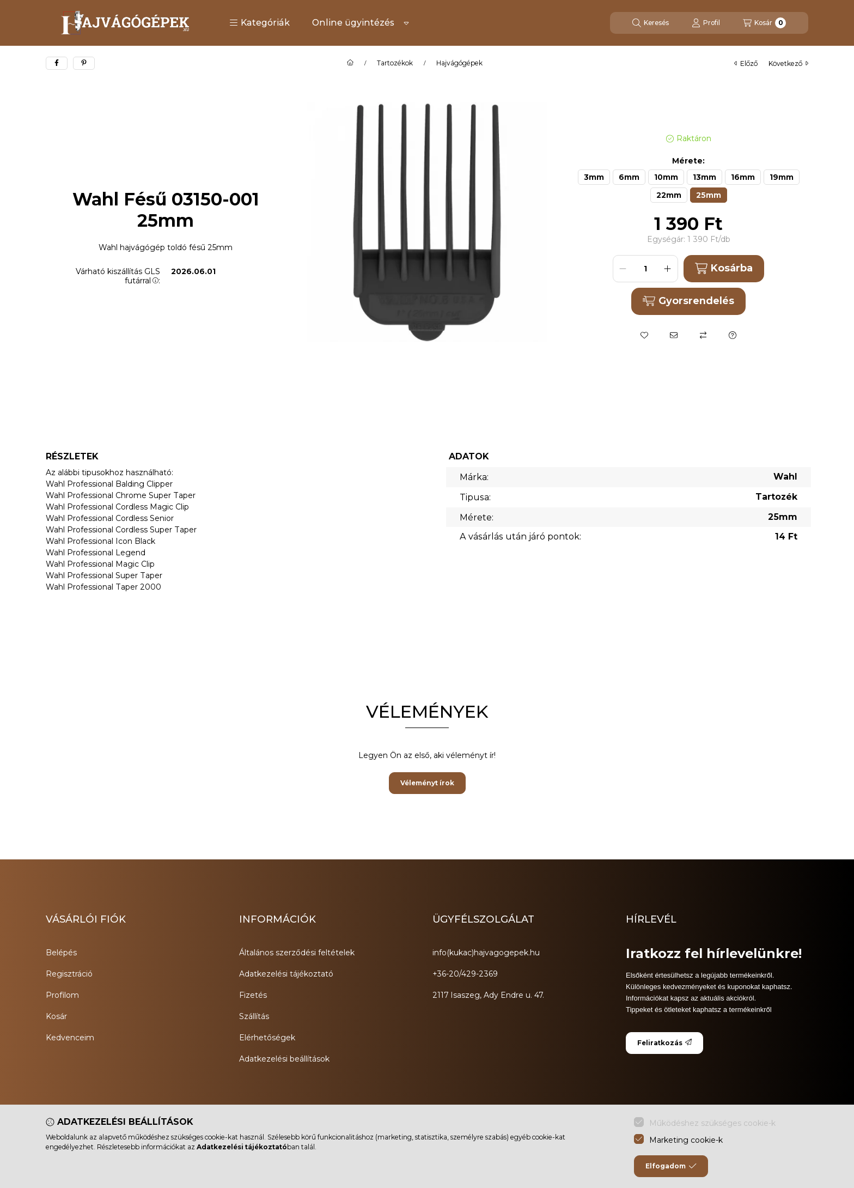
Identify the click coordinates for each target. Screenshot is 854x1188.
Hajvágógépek (459, 63)
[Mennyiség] (645, 269)
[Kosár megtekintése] (764, 23)
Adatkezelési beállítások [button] (284, 1059)
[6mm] (629, 177)
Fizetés (253, 995)
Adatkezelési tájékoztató (286, 974)
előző (746, 63)
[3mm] (594, 177)
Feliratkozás (664, 1043)
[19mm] (782, 177)
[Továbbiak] (406, 22)
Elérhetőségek (267, 1037)
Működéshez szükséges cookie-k (712, 1123)
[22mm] (668, 195)
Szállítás (254, 1016)
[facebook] (57, 63)
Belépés (61, 952)
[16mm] (743, 177)
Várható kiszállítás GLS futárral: (118, 276)
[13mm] (704, 177)
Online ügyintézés (353, 22)
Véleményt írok (427, 783)
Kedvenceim (70, 1037)
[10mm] (666, 177)
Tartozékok (395, 63)
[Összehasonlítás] (703, 335)
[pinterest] (84, 63)
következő (788, 63)
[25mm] (708, 195)
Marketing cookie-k (686, 1140)
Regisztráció (69, 974)
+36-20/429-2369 (465, 974)
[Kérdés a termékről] (732, 335)
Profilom (62, 995)
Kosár (56, 1016)
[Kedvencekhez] (644, 335)
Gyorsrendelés (688, 301)
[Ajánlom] (673, 335)
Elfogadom (671, 1166)
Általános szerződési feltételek (297, 952)
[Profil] (706, 23)
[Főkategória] (350, 63)
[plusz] (667, 269)
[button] (259, 23)
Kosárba (724, 268)
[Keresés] (650, 23)
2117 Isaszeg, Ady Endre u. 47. (488, 995)
